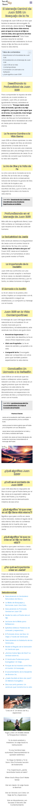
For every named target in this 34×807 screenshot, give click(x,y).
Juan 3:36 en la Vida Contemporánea (10, 66)
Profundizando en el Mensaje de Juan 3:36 (16, 61)
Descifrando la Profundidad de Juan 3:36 (16, 56)
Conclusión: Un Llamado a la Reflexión (13, 71)
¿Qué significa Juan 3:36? (12, 74)
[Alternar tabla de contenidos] (29, 52)
